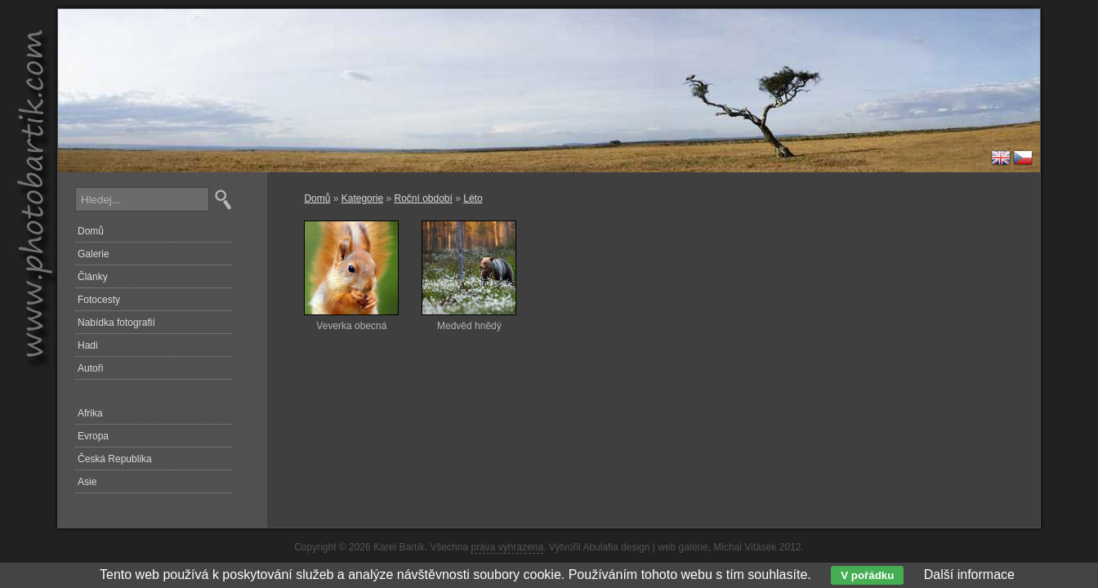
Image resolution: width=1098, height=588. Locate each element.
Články (93, 277)
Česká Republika (115, 459)
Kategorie (362, 198)
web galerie (682, 547)
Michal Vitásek (744, 547)
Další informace (969, 574)
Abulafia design (615, 547)
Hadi (88, 345)
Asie (87, 482)
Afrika (90, 413)
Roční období (423, 198)
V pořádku (867, 575)
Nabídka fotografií (116, 322)
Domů (317, 198)
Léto (472, 198)
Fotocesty (99, 299)
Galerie (93, 254)
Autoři (90, 368)
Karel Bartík (399, 547)
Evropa (93, 436)
